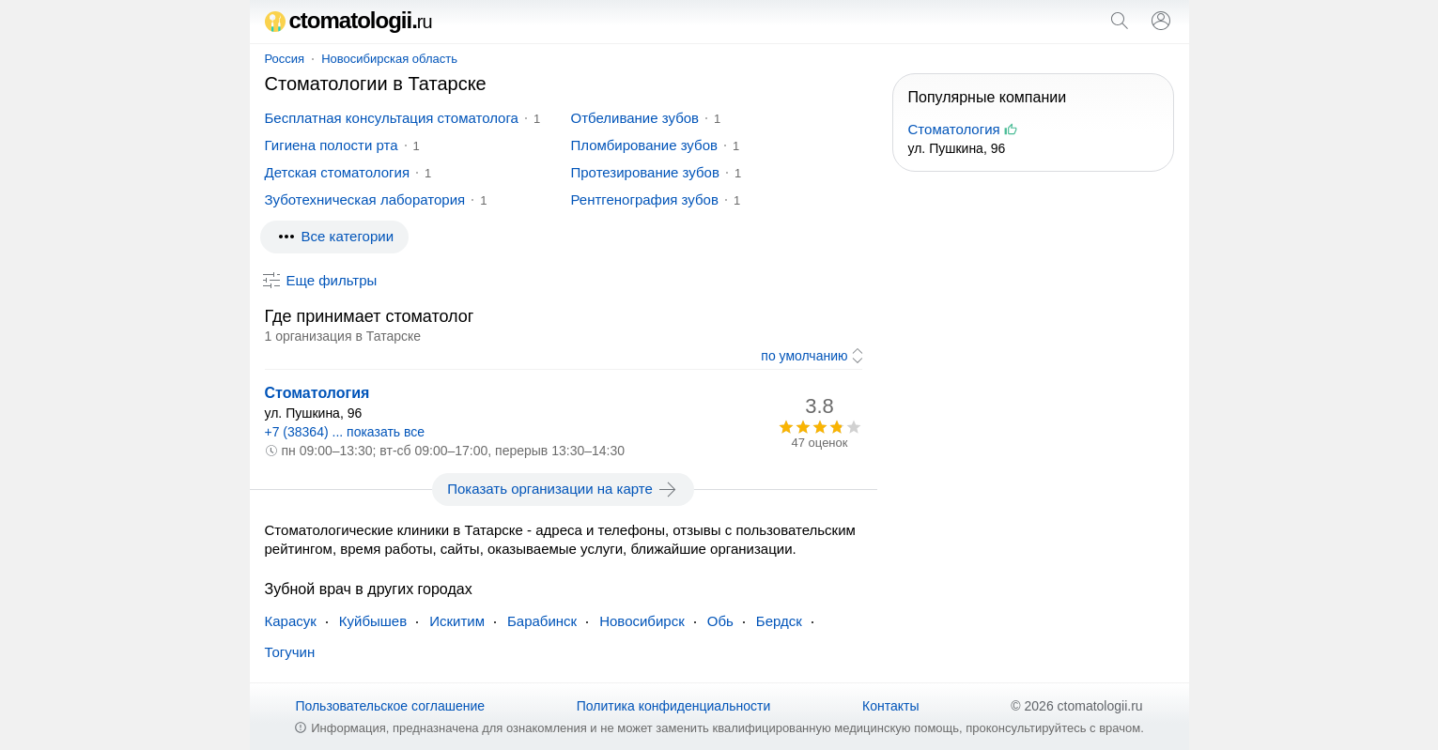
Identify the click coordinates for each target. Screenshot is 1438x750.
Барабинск (542, 621)
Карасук (291, 621)
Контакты (890, 705)
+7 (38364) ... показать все (345, 431)
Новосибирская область (389, 59)
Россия (285, 59)
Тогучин (290, 652)
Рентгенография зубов (645, 199)
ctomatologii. (348, 20)
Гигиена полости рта (331, 145)
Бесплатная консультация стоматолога (391, 118)
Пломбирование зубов (644, 145)
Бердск (779, 621)
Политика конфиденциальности (674, 705)
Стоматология (317, 393)
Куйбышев (373, 621)
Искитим (457, 621)
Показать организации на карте (563, 489)
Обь (720, 621)
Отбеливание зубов (635, 118)
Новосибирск (642, 621)
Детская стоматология (337, 172)
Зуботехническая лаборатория (365, 199)
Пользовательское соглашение (390, 705)
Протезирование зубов (645, 172)
